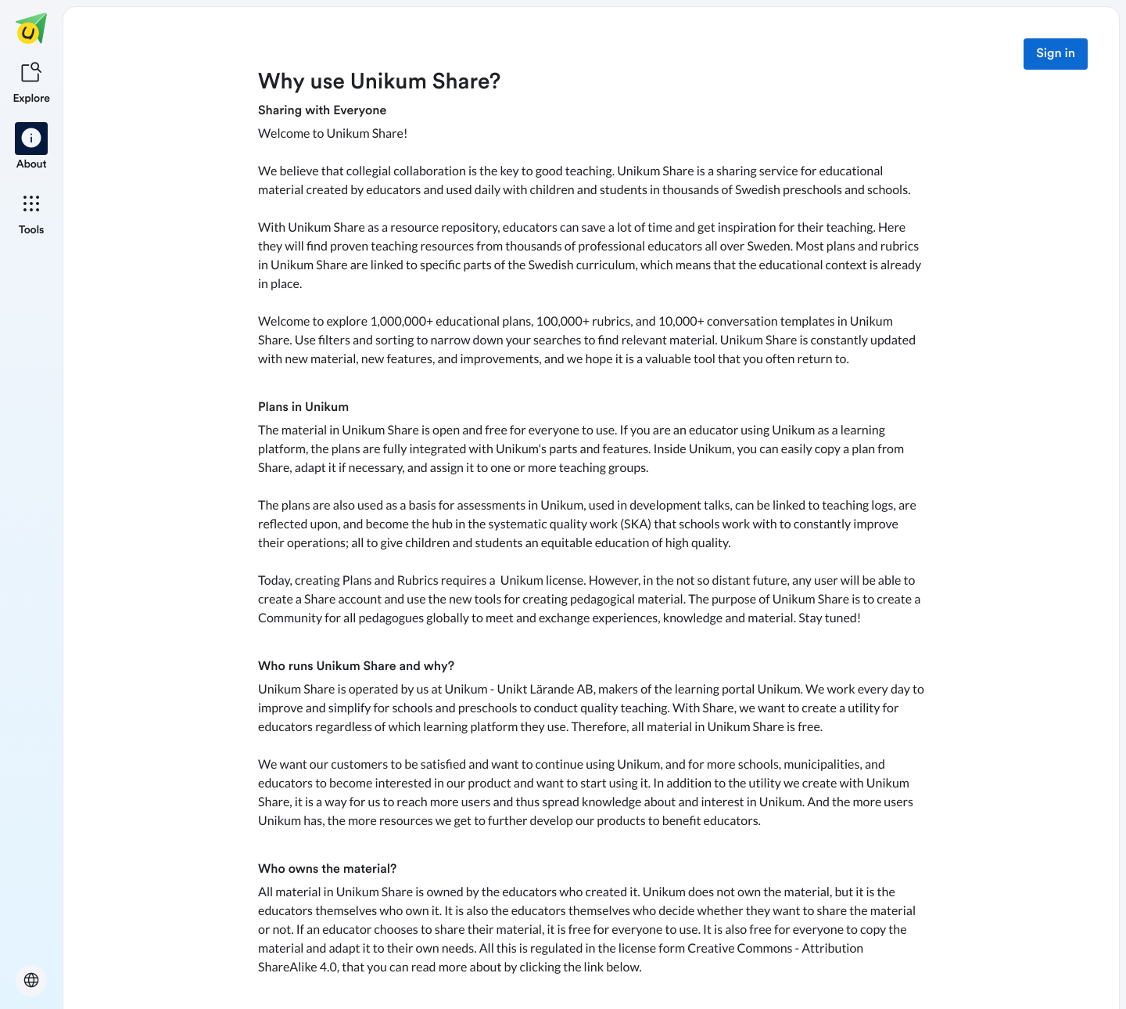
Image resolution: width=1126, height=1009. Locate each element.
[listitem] (31, 81)
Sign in (1055, 54)
